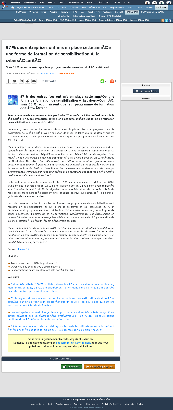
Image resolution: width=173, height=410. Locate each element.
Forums (15, 2)
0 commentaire (66, 76)
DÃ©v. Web (94, 8)
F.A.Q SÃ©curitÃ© (67, 20)
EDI (105, 8)
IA (58, 8)
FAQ (41, 2)
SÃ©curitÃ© (132, 12)
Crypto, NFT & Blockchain (110, 16)
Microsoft (74, 8)
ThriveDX (23, 251)
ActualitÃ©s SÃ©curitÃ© (25, 20)
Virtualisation (64, 16)
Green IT (119, 12)
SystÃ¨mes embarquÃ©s (152, 12)
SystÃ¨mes (161, 8)
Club (127, 2)
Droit (116, 2)
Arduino (53, 12)
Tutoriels (30, 2)
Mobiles (149, 8)
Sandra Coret (47, 76)
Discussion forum (146, 91)
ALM (64, 8)
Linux (43, 12)
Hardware (65, 12)
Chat (61, 2)
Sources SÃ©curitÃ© (139, 20)
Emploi (91, 2)
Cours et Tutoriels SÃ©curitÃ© (112, 20)
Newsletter (75, 2)
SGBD (130, 8)
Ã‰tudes (104, 2)
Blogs (51, 2)
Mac (82, 12)
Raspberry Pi (94, 12)
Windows (33, 12)
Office (139, 8)
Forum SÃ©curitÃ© (48, 20)
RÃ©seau (107, 12)
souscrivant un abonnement (73, 345)
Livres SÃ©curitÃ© (87, 20)
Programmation (117, 8)
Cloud (50, 8)
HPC (75, 12)
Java (84, 8)
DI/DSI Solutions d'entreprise (30, 8)
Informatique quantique (84, 16)
